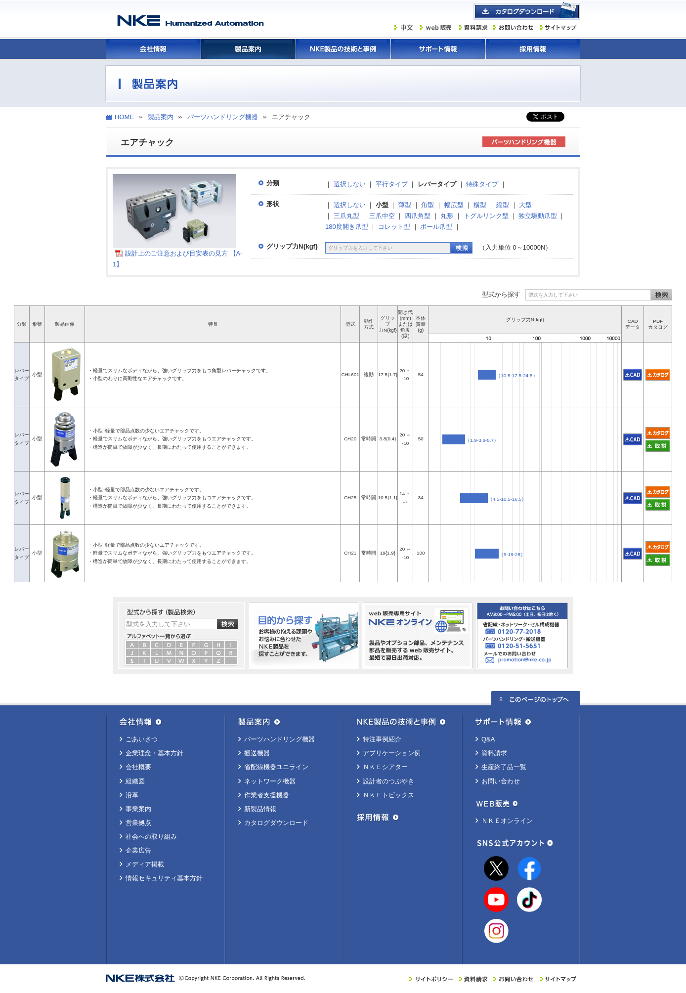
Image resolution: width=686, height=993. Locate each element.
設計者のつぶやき (388, 781)
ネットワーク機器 (270, 781)
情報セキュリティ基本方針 (164, 878)
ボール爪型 (436, 226)
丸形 (446, 215)
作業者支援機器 (266, 795)
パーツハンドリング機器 (222, 117)
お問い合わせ (500, 781)
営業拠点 (138, 822)
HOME (124, 117)
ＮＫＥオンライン (507, 820)
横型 (479, 205)
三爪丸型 (346, 215)
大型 (525, 205)
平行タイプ (392, 184)
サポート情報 (437, 49)
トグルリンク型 (486, 215)
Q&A (488, 739)
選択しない (350, 184)
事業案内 (138, 809)
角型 (427, 205)
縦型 (502, 205)
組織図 (135, 781)
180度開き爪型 (346, 226)
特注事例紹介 (382, 739)
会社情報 (153, 49)
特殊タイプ (482, 184)
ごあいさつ (142, 739)
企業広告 (138, 850)
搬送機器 (257, 753)
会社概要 (138, 767)
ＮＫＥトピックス (388, 795)
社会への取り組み (151, 836)
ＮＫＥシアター (385, 767)
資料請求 (494, 753)
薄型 (404, 205)
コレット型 (394, 226)
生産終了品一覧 (503, 767)
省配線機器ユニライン (276, 767)
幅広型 (454, 205)
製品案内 (248, 49)
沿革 (132, 795)
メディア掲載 (145, 864)
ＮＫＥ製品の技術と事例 (343, 49)
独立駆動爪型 (537, 215)
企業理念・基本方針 (154, 753)
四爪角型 (417, 215)
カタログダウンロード (276, 822)
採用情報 (532, 49)
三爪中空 (382, 215)
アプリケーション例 (392, 753)
